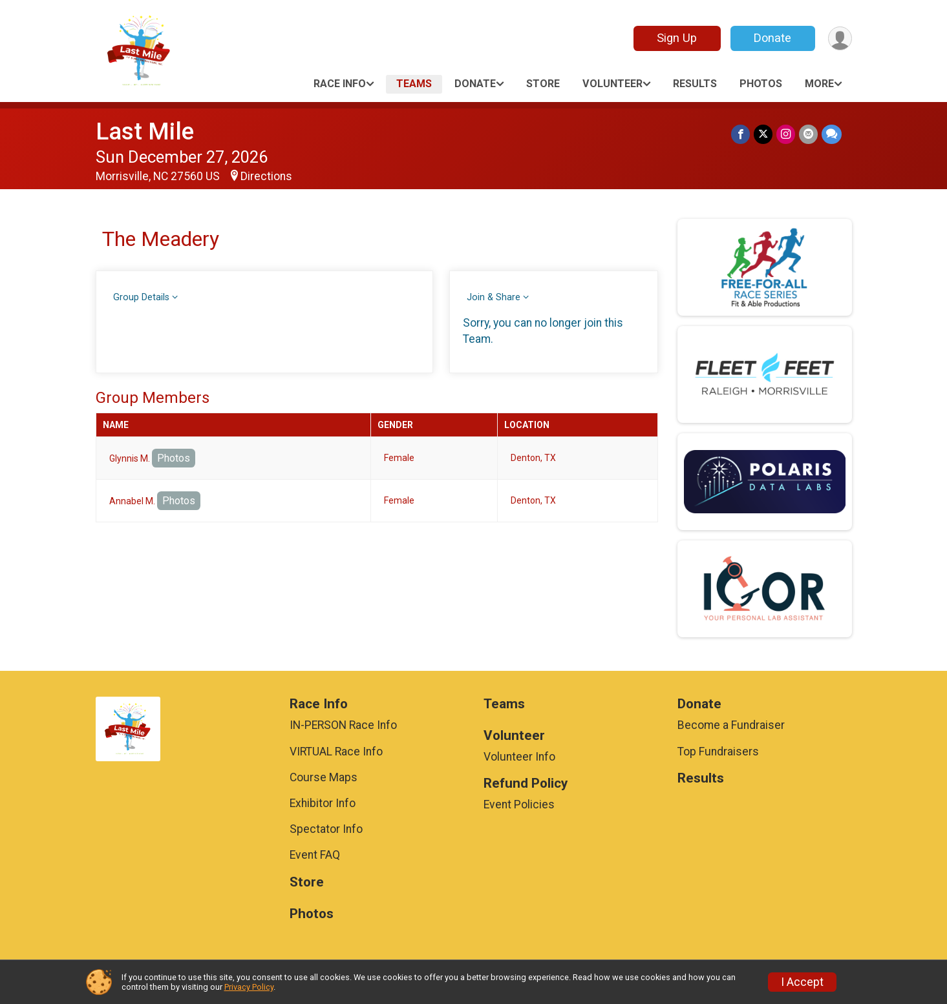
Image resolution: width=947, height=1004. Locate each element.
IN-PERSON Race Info (343, 725)
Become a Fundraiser (731, 725)
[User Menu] (840, 38)
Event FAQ (315, 854)
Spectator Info (326, 829)
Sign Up (677, 38)
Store (543, 83)
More (819, 83)
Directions (266, 176)
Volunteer (612, 83)
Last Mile (145, 131)
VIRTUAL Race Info (336, 751)
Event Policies (519, 804)
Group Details (141, 297)
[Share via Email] (808, 134)
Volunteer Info (519, 756)
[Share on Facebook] (740, 134)
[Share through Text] (832, 134)
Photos (761, 83)
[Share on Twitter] (763, 134)
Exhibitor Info (323, 803)
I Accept (802, 982)
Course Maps (323, 777)
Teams (414, 83)
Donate (772, 38)
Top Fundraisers (718, 751)
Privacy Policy (248, 987)
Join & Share (493, 297)
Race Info (340, 83)
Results (695, 83)
